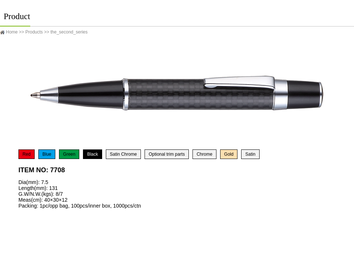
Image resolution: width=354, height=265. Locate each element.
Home (12, 32)
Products (34, 32)
